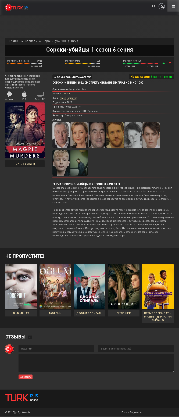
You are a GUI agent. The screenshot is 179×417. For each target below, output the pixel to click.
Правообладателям (131, 412)
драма (63, 98)
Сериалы (66, 94)
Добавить (25, 377)
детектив (72, 98)
